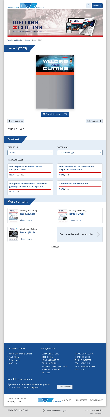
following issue (94, 121)
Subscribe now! (64, 386)
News (12, 174)
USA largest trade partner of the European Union (25, 168)
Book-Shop (14, 357)
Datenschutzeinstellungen (56, 410)
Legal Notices (80, 400)
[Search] (88, 5)
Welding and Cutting (15, 40)
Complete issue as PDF (55, 114)
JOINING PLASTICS (50, 360)
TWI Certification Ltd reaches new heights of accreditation (76, 168)
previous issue (16, 121)
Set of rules (14, 360)
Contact (66, 400)
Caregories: (14, 147)
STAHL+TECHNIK (82, 363)
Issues (27, 40)
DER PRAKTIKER (49, 363)
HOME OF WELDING (84, 353)
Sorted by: (62, 147)
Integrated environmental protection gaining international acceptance (28, 185)
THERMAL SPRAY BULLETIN (54, 366)
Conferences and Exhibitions (73, 183)
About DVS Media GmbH (20, 353)
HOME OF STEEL (82, 357)
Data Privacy (96, 400)
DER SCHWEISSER (83, 360)
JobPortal (13, 363)
